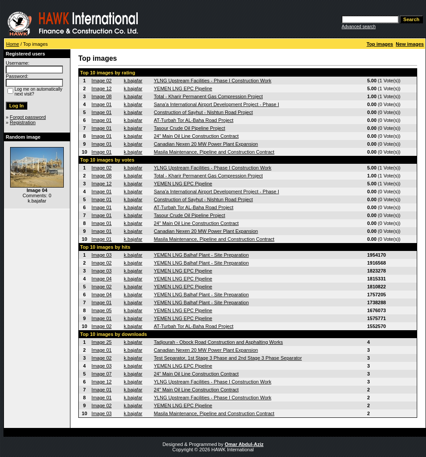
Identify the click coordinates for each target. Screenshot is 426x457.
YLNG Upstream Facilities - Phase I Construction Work (213, 80)
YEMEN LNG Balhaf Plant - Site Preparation (201, 255)
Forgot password (28, 117)
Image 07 (102, 373)
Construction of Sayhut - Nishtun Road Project (203, 112)
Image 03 (102, 255)
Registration (23, 122)
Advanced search (358, 26)
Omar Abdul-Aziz (244, 444)
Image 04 (102, 278)
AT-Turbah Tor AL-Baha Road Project (194, 120)
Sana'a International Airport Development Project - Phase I (216, 104)
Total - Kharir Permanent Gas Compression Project (208, 96)
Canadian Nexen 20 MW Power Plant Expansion (206, 144)
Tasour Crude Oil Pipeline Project (189, 128)
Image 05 (102, 310)
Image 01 (102, 104)
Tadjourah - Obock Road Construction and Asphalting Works (218, 342)
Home (12, 44)
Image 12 (102, 88)
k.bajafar (133, 80)
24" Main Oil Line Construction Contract (196, 136)
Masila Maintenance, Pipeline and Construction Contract (214, 152)
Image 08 (102, 96)
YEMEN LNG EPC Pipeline (183, 88)
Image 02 (102, 80)
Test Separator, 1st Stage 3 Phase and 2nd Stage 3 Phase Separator (228, 358)
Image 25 (102, 342)
